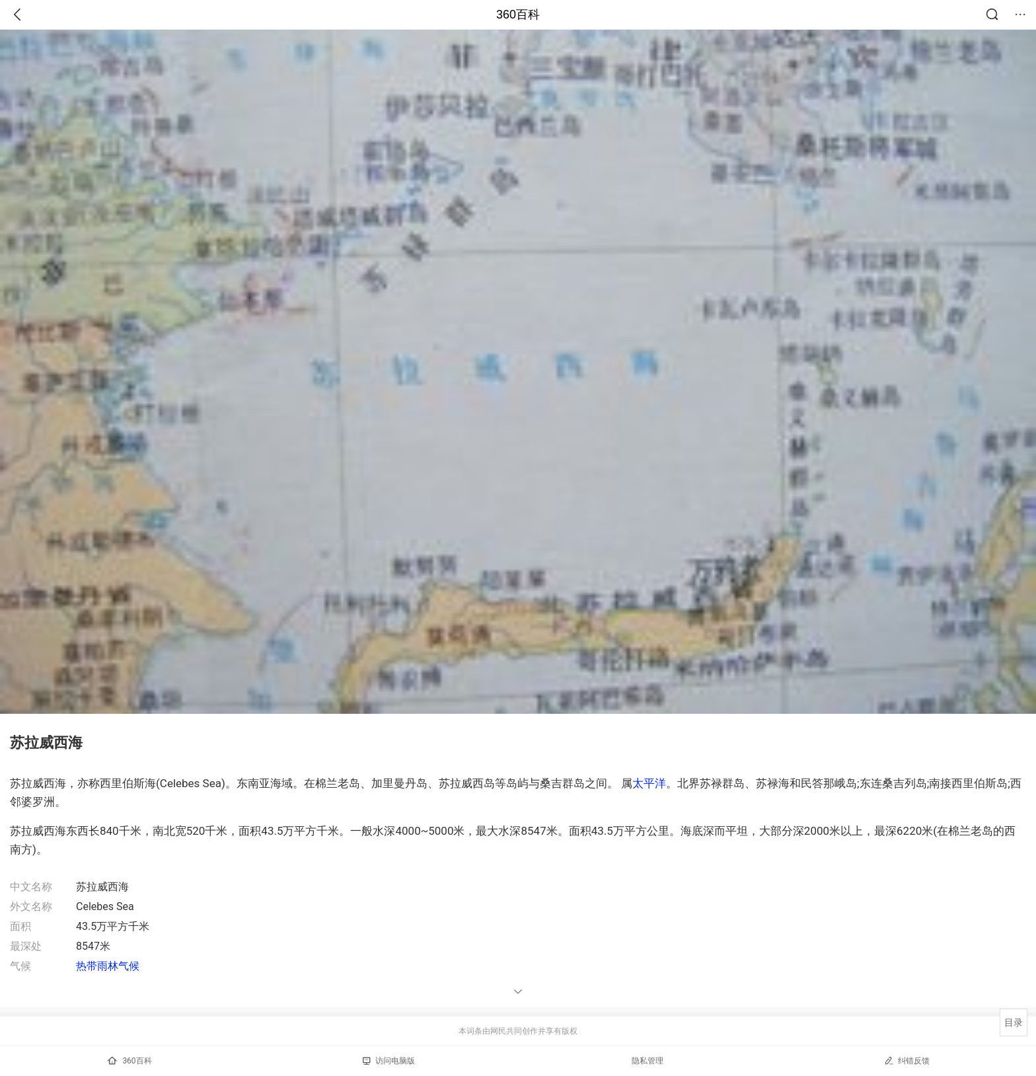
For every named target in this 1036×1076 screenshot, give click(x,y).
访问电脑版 (389, 1060)
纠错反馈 (907, 1060)
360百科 (518, 14)
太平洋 (649, 783)
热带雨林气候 (107, 966)
